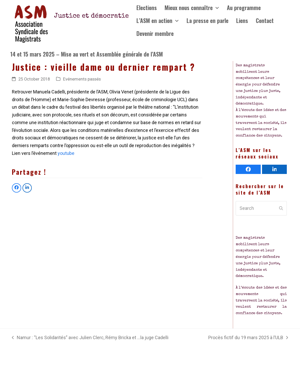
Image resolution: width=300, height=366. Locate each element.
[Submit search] (281, 208)
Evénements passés (82, 79)
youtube (66, 153)
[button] (16, 188)
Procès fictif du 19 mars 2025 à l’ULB (248, 338)
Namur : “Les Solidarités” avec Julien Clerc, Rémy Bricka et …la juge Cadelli (90, 338)
